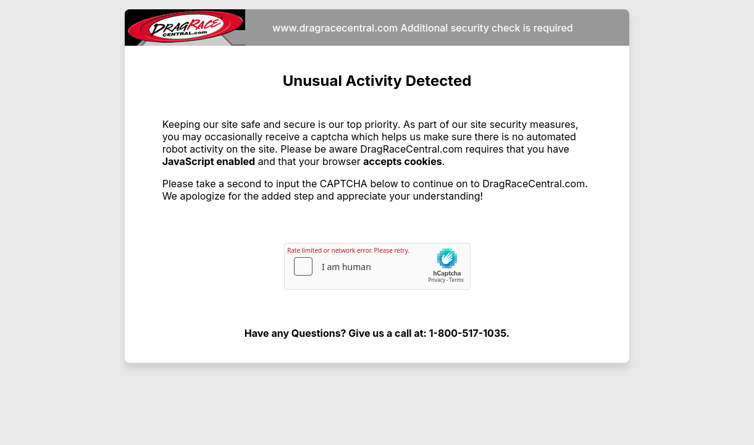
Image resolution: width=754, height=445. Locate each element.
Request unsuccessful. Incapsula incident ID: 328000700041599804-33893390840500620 (377, 222)
